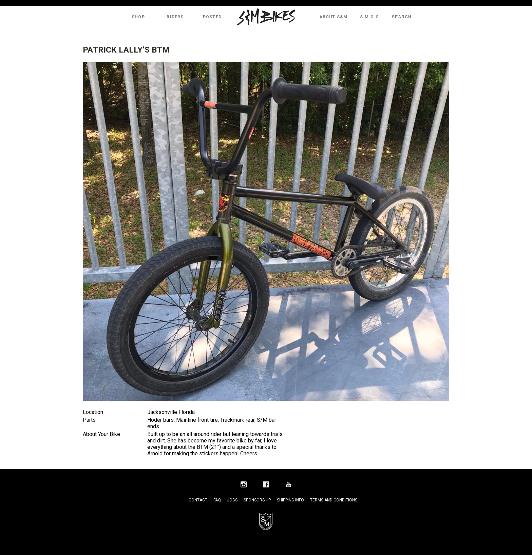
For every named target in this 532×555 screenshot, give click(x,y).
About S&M (333, 17)
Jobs (232, 500)
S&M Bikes (266, 17)
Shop (138, 17)
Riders (175, 17)
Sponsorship (257, 500)
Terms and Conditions (333, 500)
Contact (198, 500)
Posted (212, 17)
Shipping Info (290, 500)
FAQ (217, 500)
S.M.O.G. (370, 17)
